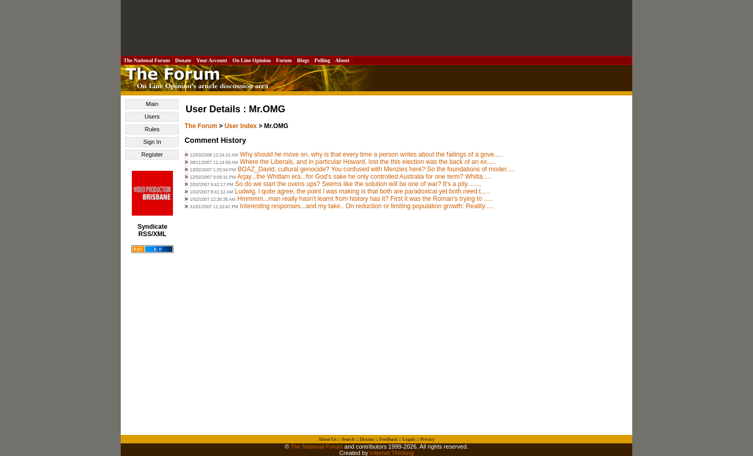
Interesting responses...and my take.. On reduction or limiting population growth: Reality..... (367, 206)
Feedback (388, 439)
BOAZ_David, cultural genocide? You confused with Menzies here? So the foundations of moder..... (376, 169)
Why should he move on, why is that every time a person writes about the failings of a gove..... (371, 154)
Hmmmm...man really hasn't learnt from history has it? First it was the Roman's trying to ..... (365, 198)
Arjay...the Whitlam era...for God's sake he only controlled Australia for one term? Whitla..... (364, 176)
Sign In (152, 142)
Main (152, 104)
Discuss (367, 439)
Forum (284, 60)
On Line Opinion (251, 60)
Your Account (211, 60)
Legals (408, 439)
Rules (151, 129)
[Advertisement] (376, 28)
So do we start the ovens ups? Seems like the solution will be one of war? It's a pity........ (358, 184)
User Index (241, 126)
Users (152, 116)
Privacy (427, 439)
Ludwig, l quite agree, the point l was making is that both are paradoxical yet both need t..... (362, 191)
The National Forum (146, 60)
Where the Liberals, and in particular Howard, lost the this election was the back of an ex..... (368, 162)
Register (152, 154)
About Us (327, 439)
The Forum (201, 126)
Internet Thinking (391, 453)
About (342, 60)
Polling (322, 60)
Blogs (303, 60)
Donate (183, 60)
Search (348, 439)
